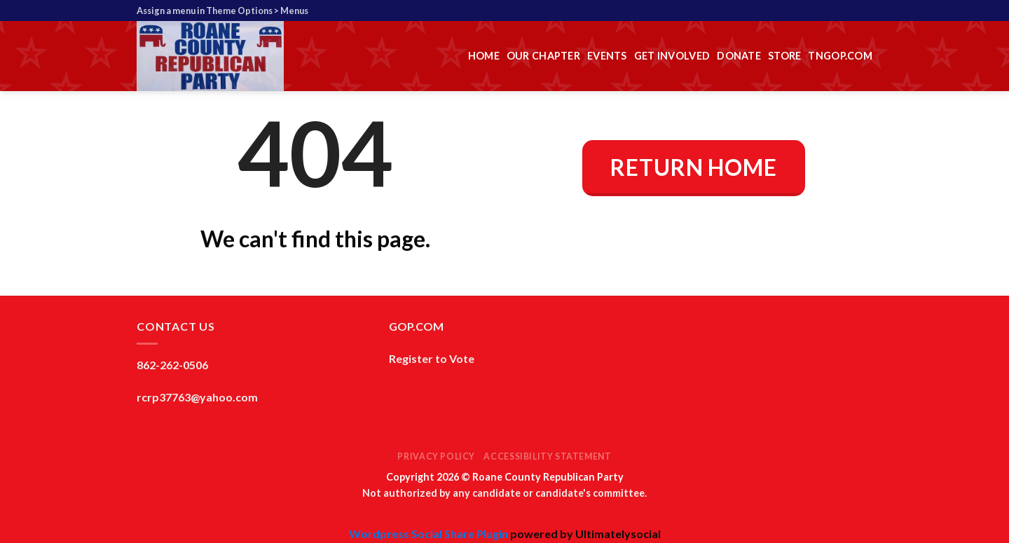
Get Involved (672, 56)
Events (607, 56)
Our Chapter (543, 56)
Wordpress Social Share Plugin (429, 533)
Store (784, 56)
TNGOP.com (840, 56)
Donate (739, 56)
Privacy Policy (436, 456)
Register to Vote (431, 358)
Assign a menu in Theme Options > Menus (222, 10)
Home (484, 56)
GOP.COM (416, 326)
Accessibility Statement (547, 456)
